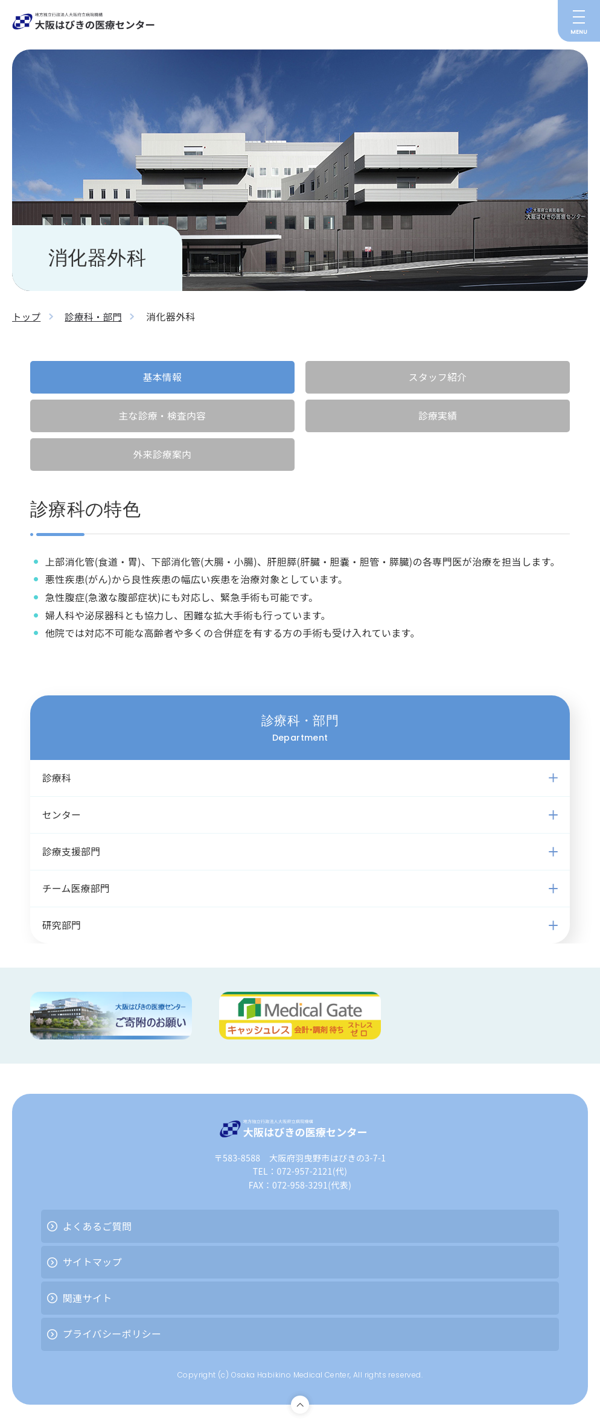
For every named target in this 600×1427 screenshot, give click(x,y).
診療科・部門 (95, 316)
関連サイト (87, 1302)
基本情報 (162, 376)
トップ (27, 316)
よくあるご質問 (97, 1229)
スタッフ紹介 (437, 376)
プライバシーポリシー (112, 1337)
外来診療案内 (162, 454)
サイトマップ (92, 1266)
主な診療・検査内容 (162, 416)
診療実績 (438, 416)
